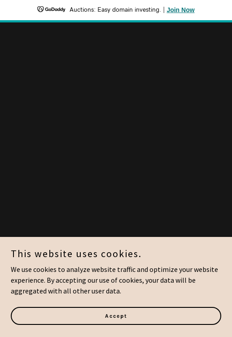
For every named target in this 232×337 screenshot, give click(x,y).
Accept (116, 328)
